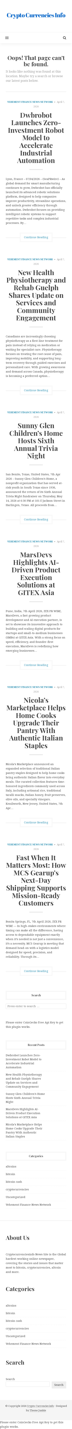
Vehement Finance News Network (30, 102)
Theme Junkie (38, 1410)
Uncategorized (15, 1197)
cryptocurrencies (17, 1189)
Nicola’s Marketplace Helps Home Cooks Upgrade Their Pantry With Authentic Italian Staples (36, 722)
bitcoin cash (14, 1181)
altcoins (11, 1166)
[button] (4, 37)
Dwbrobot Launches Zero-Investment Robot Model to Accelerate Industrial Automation (36, 137)
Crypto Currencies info (40, 1406)
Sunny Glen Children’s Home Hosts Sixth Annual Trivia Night (36, 440)
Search (10, 1379)
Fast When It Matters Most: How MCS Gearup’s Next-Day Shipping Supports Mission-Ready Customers (36, 880)
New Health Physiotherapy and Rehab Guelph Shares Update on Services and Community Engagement (36, 295)
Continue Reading (36, 237)
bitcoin (10, 1174)
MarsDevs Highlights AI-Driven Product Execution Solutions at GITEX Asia (36, 573)
